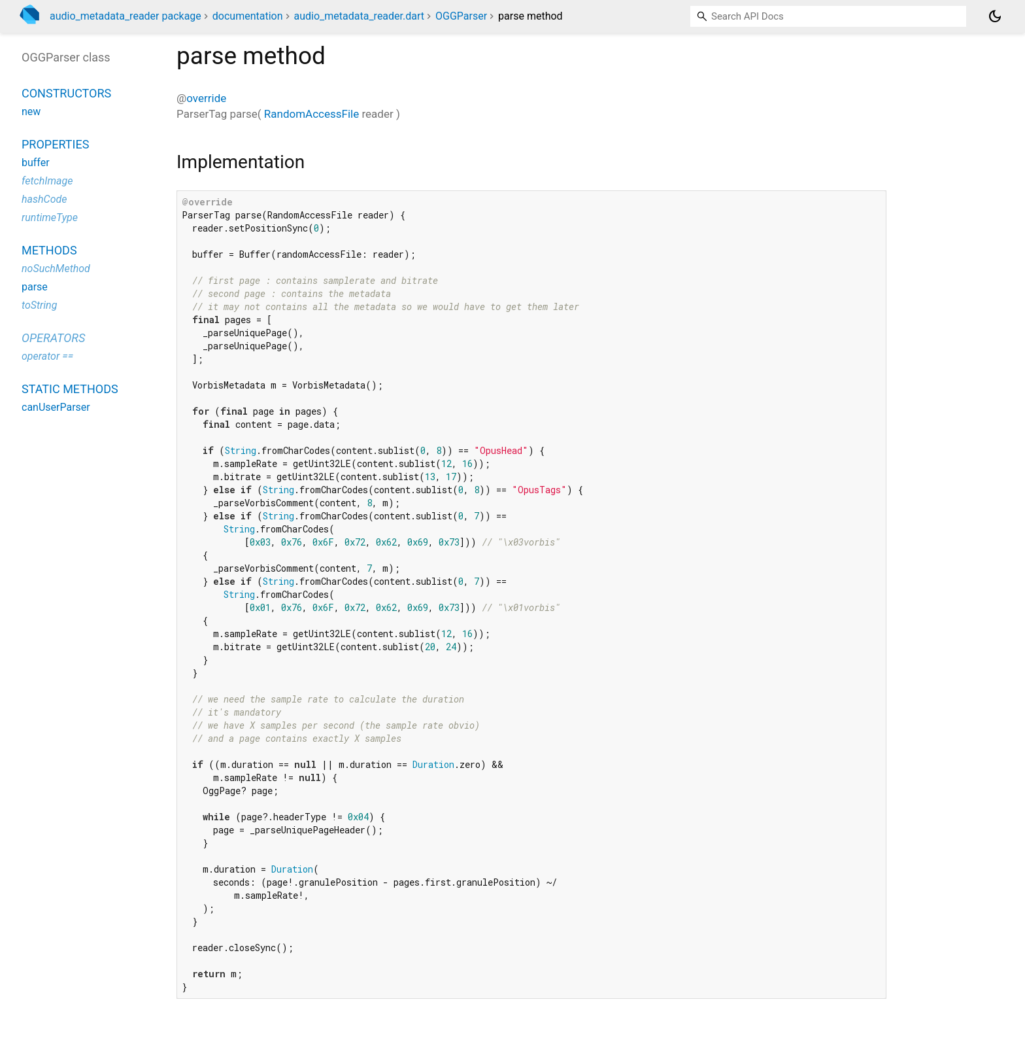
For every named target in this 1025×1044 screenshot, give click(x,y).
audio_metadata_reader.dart (359, 16)
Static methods (70, 389)
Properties (55, 144)
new (31, 111)
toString (39, 305)
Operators (53, 338)
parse (35, 287)
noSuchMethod (56, 268)
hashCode (44, 199)
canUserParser (56, 407)
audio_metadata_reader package (125, 16)
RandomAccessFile (311, 113)
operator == (47, 356)
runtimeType (50, 217)
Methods (49, 250)
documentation (247, 16)
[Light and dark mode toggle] (994, 16)
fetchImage (47, 181)
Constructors (66, 93)
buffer (36, 162)
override (206, 98)
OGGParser (461, 16)
